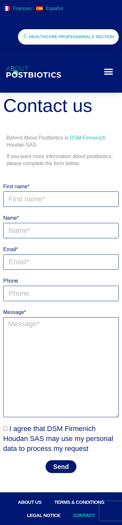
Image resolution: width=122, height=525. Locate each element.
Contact (84, 515)
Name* (11, 218)
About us (30, 502)
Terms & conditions (79, 502)
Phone (10, 281)
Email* (10, 249)
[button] (108, 72)
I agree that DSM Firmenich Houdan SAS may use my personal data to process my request (58, 439)
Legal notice (43, 515)
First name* (16, 186)
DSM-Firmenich (87, 137)
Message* (14, 312)
